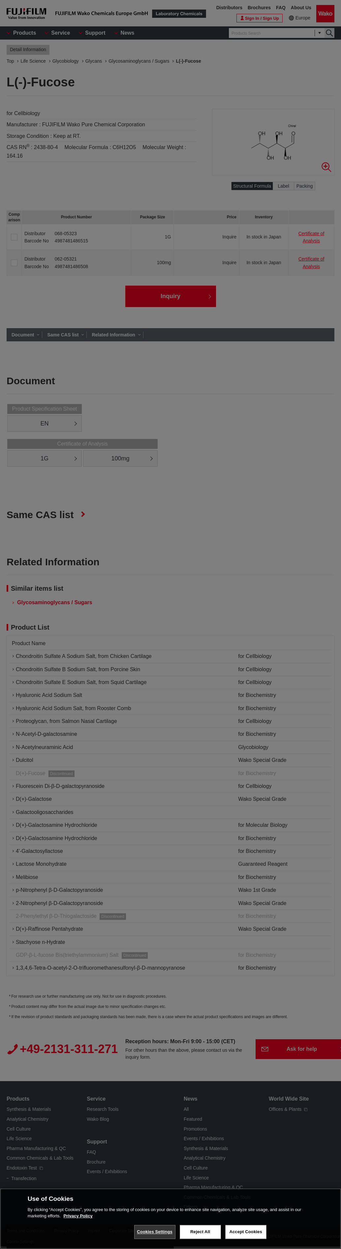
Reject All (200, 1235)
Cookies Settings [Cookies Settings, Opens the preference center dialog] (154, 1235)
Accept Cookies (245, 1235)
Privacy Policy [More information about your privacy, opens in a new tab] (78, 1219)
